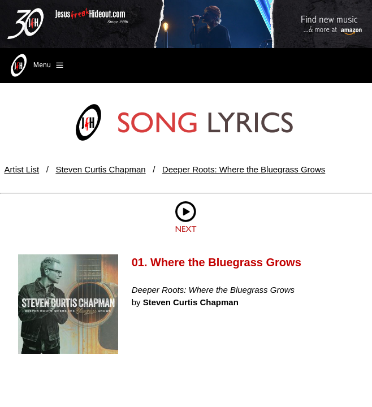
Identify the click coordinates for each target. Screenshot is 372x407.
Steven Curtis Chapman (100, 169)
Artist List (22, 169)
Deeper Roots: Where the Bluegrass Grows (243, 169)
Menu (35, 65)
